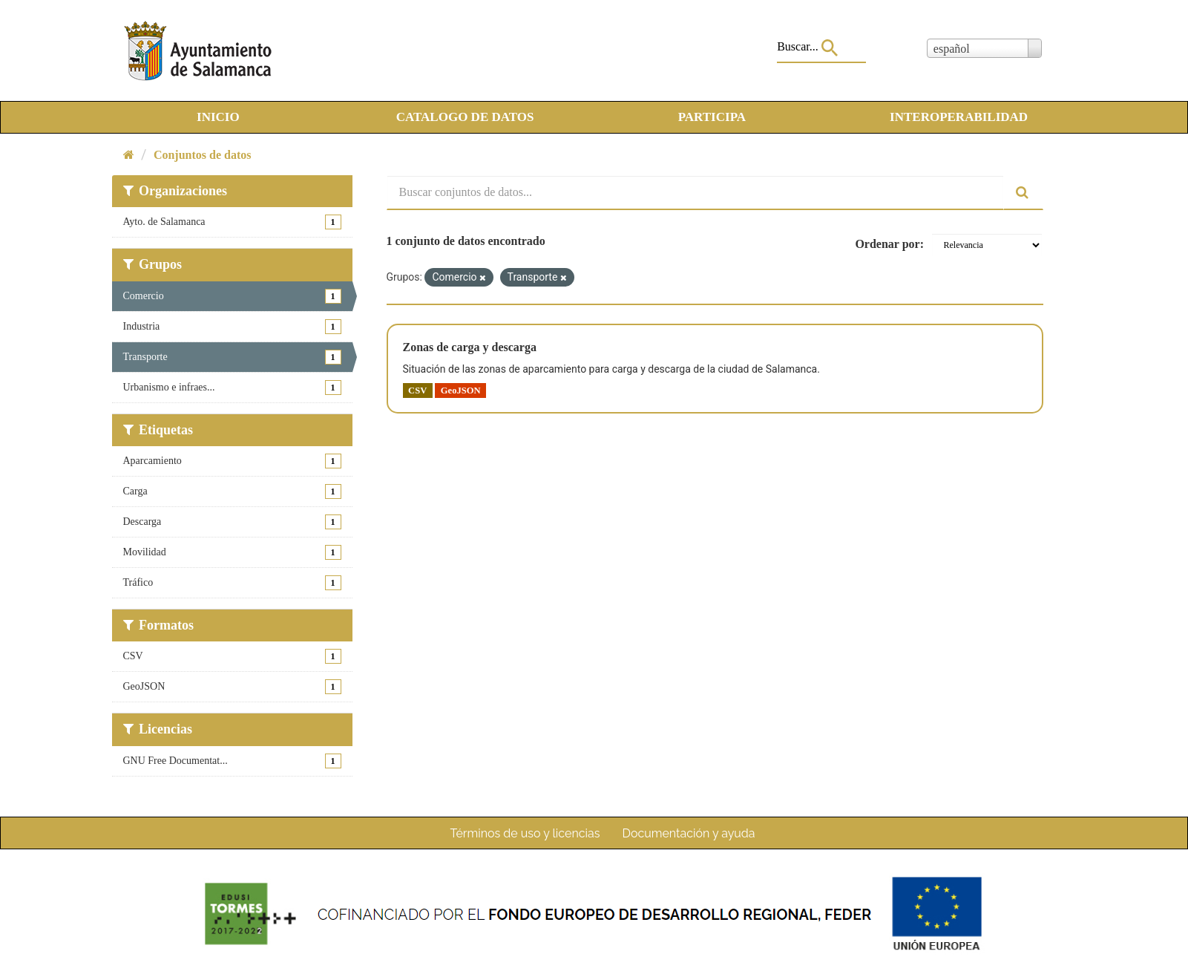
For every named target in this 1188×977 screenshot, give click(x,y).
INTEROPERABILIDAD (959, 117)
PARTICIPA (712, 117)
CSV (417, 390)
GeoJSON (461, 390)
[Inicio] (128, 154)
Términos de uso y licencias (525, 833)
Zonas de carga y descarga (469, 347)
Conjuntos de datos (203, 154)
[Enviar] (1023, 192)
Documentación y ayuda (688, 833)
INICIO (218, 117)
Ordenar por (887, 244)
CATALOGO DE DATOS (465, 117)
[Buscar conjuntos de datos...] (695, 192)
